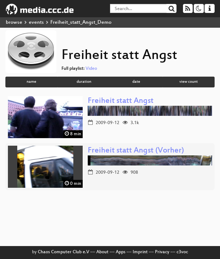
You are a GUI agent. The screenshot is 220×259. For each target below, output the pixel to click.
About (102, 252)
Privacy (162, 252)
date (136, 81)
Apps (120, 252)
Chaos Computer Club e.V (63, 252)
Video (91, 68)
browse (14, 22)
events (36, 22)
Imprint (140, 252)
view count (188, 81)
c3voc (182, 252)
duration (84, 81)
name (31, 81)
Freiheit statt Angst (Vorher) (136, 150)
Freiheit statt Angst (120, 101)
